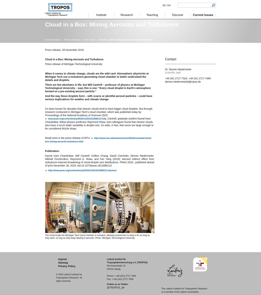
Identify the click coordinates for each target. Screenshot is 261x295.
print (167, 50)
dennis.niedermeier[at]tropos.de (183, 81)
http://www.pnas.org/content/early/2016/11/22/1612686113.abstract (82, 170)
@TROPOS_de (116, 287)
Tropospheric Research (60, 9)
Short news (89, 39)
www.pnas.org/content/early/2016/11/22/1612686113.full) (77, 118)
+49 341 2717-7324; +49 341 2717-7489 (188, 78)
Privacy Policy (66, 266)
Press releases (72, 39)
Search (213, 5)
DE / (165, 5)
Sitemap (63, 262)
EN (168, 5)
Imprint (62, 259)
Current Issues (53, 39)
